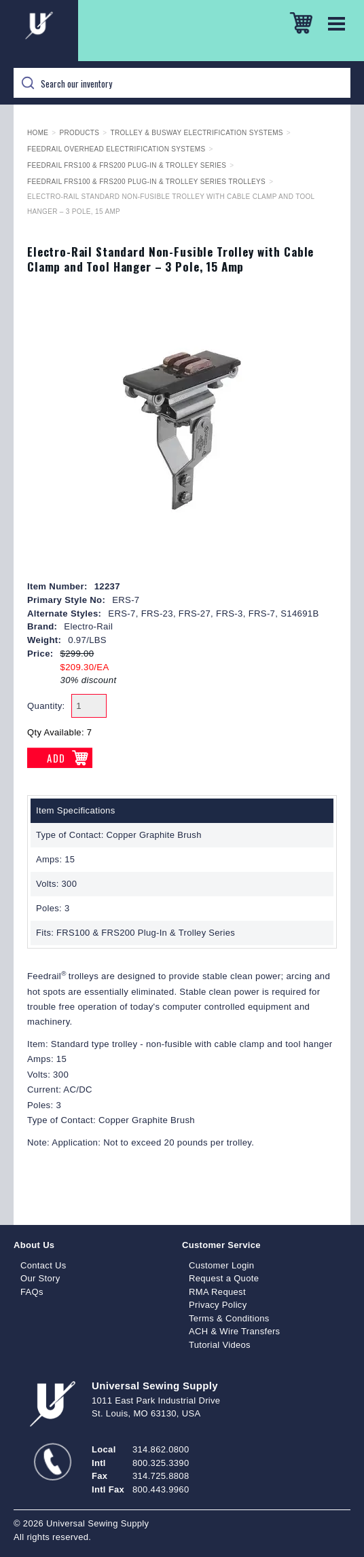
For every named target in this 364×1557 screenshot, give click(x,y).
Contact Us (43, 1265)
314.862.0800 (160, 1449)
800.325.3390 (160, 1463)
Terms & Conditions (229, 1318)
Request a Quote (224, 1278)
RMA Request (217, 1292)
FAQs (31, 1292)
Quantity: (46, 706)
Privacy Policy (218, 1305)
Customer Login (221, 1265)
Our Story (40, 1278)
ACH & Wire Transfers (234, 1331)
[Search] (182, 83)
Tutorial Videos (220, 1345)
